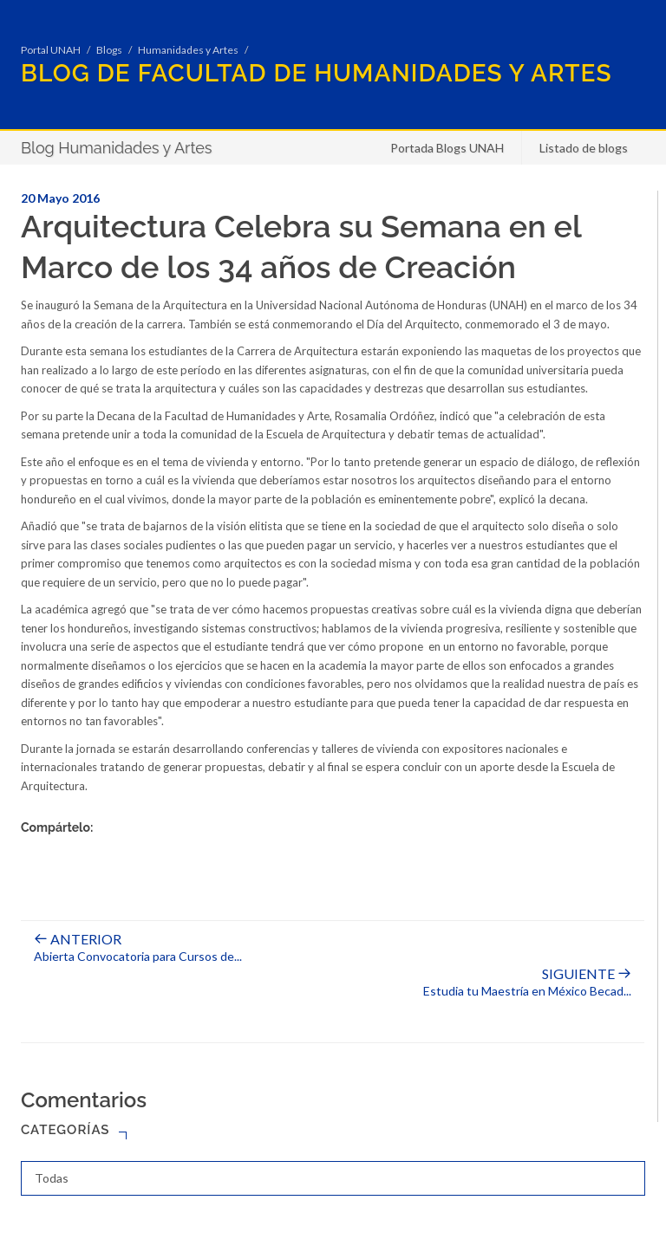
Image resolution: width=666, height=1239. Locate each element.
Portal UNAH (51, 49)
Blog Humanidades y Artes (116, 148)
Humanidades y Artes (188, 49)
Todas (52, 1178)
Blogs (109, 49)
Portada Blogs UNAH (447, 147)
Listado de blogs (583, 147)
